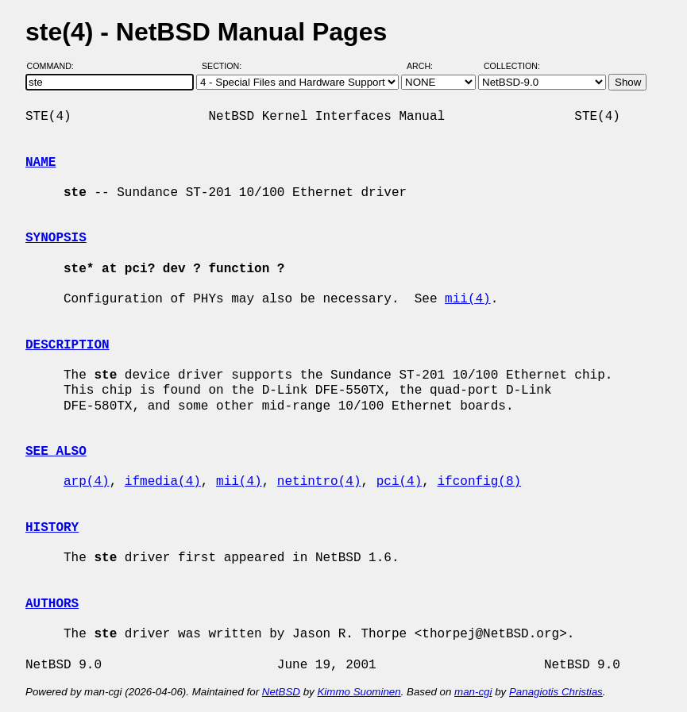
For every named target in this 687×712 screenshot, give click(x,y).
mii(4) (468, 299)
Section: (225, 66)
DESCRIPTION (67, 345)
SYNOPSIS (56, 238)
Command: (55, 66)
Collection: (512, 66)
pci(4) (399, 482)
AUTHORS (52, 604)
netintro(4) (319, 482)
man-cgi (473, 692)
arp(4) (87, 482)
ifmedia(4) (163, 482)
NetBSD (281, 692)
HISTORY (52, 528)
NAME (40, 162)
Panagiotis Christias (556, 692)
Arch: (427, 66)
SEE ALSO (56, 451)
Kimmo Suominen (358, 692)
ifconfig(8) (479, 482)
